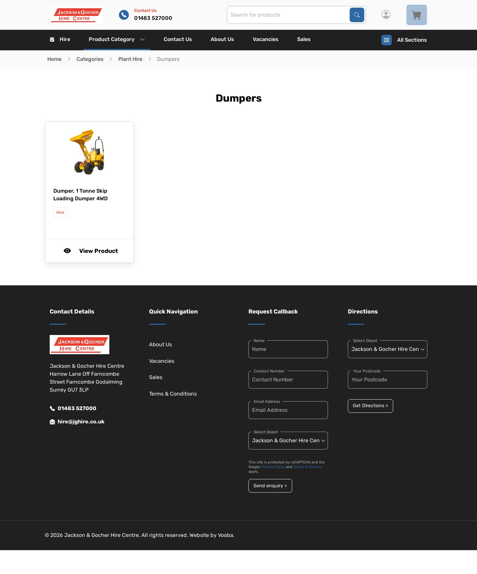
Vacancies (266, 39)
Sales (304, 39)
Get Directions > (370, 405)
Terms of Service (307, 467)
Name (259, 340)
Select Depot (266, 432)
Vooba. (226, 535)
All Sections (404, 40)
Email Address (267, 401)
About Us (222, 39)
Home (54, 59)
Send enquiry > (270, 486)
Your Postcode (367, 371)
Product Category (117, 39)
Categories (90, 59)
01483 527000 (73, 408)
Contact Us (178, 39)
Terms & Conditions (173, 394)
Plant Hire (130, 59)
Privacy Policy (273, 467)
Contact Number (269, 371)
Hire (60, 39)
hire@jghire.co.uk (77, 422)
